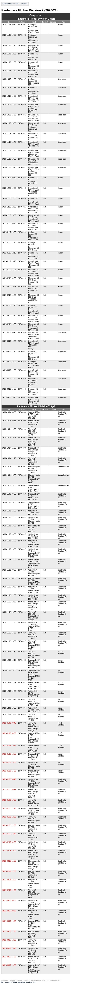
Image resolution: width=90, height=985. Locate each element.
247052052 (22, 871)
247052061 (22, 957)
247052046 (22, 817)
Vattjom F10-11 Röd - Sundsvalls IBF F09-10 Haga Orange (34, 783)
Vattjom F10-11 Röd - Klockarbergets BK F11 (34, 573)
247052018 (22, 560)
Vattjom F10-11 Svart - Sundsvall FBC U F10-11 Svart (34, 626)
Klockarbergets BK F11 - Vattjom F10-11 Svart (34, 469)
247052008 (22, 448)
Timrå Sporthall (61, 724)
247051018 (22, 178)
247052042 (22, 779)
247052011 (22, 502)
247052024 (22, 612)
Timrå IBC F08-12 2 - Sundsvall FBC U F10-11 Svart (34, 645)
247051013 (22, 134)
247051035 (22, 333)
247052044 (22, 800)
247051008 (22, 88)
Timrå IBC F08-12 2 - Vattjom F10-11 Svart (33, 635)
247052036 (22, 754)
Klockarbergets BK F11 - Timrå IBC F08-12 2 (34, 528)
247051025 (22, 242)
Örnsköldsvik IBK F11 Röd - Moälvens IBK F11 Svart (33, 99)
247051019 (22, 188)
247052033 (22, 699)
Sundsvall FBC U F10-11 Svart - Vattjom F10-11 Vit (34, 685)
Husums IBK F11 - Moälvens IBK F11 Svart (33, 90)
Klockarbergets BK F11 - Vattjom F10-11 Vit (34, 828)
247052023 (22, 602)
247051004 (22, 54)
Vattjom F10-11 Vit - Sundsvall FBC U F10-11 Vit (34, 694)
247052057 (22, 921)
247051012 (22, 123)
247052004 (22, 412)
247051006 (22, 71)
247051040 (22, 379)
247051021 (22, 207)
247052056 (22, 911)
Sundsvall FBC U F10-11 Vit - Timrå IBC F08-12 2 (34, 959)
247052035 (22, 714)
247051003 (22, 45)
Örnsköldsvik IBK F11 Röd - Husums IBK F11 (33, 289)
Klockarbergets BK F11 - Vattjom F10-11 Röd (34, 874)
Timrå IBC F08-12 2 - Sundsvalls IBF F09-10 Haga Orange (34, 727)
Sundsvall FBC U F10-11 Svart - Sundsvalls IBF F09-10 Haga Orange (34, 738)
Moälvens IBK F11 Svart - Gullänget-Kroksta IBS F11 (33, 299)
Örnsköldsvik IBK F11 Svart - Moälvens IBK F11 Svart (33, 153)
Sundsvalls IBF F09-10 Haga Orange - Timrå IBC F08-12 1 (34, 793)
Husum (60, 25)
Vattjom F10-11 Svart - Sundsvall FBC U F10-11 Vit (34, 543)
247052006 (22, 429)
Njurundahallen (63, 467)
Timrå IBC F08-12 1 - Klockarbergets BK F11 (34, 654)
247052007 (22, 438)
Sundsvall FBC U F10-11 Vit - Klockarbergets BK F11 (34, 774)
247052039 (22, 723)
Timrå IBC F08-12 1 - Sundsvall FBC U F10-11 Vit (34, 803)
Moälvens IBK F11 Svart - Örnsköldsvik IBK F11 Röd (33, 162)
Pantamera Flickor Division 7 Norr (36, 18)
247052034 (22, 708)
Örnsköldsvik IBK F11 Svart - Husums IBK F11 (33, 145)
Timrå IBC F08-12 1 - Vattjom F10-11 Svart (33, 943)
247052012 (22, 511)
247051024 (22, 232)
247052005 (22, 421)
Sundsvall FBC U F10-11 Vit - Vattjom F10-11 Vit (34, 423)
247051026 (22, 253)
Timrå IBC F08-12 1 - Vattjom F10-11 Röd (33, 717)
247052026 (22, 633)
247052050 (22, 851)
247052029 (22, 660)
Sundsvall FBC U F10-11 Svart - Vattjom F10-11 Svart (34, 488)
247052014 (22, 526)
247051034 (22, 324)
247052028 (22, 652)
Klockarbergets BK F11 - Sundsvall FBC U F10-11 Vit (34, 581)
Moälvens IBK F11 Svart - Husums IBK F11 (33, 281)
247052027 (22, 641)
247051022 (22, 215)
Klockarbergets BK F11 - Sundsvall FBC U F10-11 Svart (34, 479)
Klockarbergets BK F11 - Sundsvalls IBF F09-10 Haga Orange (34, 865)
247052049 (22, 842)
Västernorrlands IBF (10, 4)
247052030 (22, 670)
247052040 (22, 733)
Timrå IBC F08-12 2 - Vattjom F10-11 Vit (33, 836)
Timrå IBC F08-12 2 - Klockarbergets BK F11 (34, 820)
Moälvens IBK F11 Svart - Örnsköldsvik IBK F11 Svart (33, 48)
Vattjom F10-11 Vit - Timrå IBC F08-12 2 (33, 536)
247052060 (22, 948)
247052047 (22, 825)
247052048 (22, 834)
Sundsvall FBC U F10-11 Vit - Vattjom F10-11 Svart (34, 757)
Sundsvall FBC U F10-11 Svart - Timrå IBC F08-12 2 (34, 748)
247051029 (22, 278)
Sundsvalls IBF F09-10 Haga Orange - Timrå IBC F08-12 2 (34, 441)
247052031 (22, 683)
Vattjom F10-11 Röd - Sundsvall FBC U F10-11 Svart (34, 883)
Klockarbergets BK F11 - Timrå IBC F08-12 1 (34, 934)
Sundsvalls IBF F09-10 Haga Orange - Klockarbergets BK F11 (34, 664)
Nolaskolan (62, 79)
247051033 (22, 316)
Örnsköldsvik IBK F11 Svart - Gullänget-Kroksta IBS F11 (33, 192)
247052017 (22, 549)
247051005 (22, 62)
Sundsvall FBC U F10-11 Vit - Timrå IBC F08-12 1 (34, 415)
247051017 (22, 167)
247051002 (22, 35)
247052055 (22, 900)
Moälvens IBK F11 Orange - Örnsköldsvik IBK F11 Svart (33, 117)
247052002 (22, 475)
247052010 (22, 494)
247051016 (22, 159)
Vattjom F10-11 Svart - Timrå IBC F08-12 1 (33, 845)
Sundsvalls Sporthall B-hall (62, 414)
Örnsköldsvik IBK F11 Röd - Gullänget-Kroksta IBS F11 (33, 108)
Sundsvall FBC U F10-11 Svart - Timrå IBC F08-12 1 (34, 497)
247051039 (22, 370)
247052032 (22, 691)
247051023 (22, 224)
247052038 (22, 771)
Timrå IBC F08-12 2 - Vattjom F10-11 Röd (33, 461)
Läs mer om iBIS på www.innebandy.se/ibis (18, 982)
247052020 (22, 578)
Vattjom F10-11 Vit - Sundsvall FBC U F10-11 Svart (34, 914)
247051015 (22, 150)
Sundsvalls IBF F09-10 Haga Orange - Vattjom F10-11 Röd (34, 451)
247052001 (22, 467)
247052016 (22, 541)
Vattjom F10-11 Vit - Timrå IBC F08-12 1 (33, 597)
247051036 (22, 341)
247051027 (22, 261)
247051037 (22, 351)
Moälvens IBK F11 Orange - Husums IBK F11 (33, 136)
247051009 (22, 96)
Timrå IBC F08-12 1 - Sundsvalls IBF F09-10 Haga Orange (34, 616)
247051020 (22, 198)
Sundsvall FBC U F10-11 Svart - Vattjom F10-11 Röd (34, 505)
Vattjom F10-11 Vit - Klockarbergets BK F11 (34, 520)
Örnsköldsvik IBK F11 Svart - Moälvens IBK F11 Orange (33, 345)
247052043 (22, 790)
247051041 (22, 389)
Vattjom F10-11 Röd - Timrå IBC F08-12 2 (34, 710)
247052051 (22, 861)
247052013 (22, 517)
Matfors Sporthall (61, 652)
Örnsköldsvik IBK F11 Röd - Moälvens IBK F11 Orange (33, 210)
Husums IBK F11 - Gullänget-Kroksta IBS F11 (33, 181)
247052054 (22, 890)
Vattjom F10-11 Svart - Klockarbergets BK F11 (34, 765)
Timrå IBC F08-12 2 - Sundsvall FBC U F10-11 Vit (34, 702)
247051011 (22, 115)
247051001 (22, 25)
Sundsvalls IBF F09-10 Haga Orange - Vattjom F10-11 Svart (34, 854)
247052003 (22, 485)
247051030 (22, 287)
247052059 (22, 940)
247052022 (22, 595)
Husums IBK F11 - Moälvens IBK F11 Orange (33, 65)
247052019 (22, 570)
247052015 (22, 534)
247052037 (22, 762)
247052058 (22, 931)
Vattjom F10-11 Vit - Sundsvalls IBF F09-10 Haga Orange (34, 904)
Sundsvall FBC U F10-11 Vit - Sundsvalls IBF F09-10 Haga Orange (34, 563)
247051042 (22, 397)
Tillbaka (24, 4)
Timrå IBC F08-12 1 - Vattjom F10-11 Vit (33, 432)
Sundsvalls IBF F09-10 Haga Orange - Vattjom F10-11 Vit (34, 605)
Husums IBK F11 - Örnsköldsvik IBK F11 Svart (33, 201)
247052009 (22, 458)
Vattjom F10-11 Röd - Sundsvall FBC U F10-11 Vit (34, 589)
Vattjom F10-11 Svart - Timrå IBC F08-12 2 (33, 951)
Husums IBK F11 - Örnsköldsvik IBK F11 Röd (33, 56)
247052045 (22, 808)
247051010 (22, 104)
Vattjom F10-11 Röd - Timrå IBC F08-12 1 (34, 513)
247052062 (22, 965)
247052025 (22, 622)
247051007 (22, 79)
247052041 (22, 746)
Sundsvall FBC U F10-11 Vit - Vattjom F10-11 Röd (34, 811)
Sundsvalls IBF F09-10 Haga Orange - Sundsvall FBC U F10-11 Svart (34, 675)
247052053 (22, 880)
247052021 (22, 587)
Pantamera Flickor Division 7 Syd (36, 406)
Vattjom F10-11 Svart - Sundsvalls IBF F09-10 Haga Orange (34, 553)
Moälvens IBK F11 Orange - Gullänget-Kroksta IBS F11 (33, 127)
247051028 (22, 270)
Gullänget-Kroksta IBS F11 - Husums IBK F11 (33, 82)
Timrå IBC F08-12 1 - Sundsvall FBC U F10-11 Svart (34, 894)
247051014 (22, 142)
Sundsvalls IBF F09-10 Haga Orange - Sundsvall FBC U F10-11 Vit (34, 969)
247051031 (22, 295)
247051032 (22, 305)
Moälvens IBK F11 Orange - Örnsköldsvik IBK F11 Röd (33, 73)
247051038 (22, 362)
